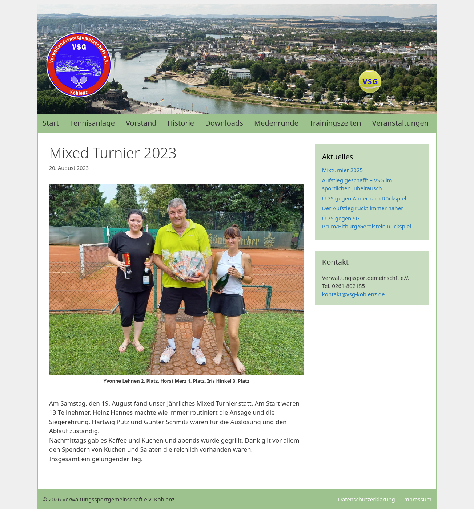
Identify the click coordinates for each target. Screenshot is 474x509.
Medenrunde (276, 123)
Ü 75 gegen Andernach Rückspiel (364, 198)
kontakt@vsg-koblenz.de (353, 294)
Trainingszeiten (335, 123)
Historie (181, 123)
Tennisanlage (92, 123)
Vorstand (141, 123)
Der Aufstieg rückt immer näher (362, 208)
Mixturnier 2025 (342, 170)
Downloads (224, 123)
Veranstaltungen (400, 123)
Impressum (416, 499)
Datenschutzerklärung (366, 499)
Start (51, 123)
